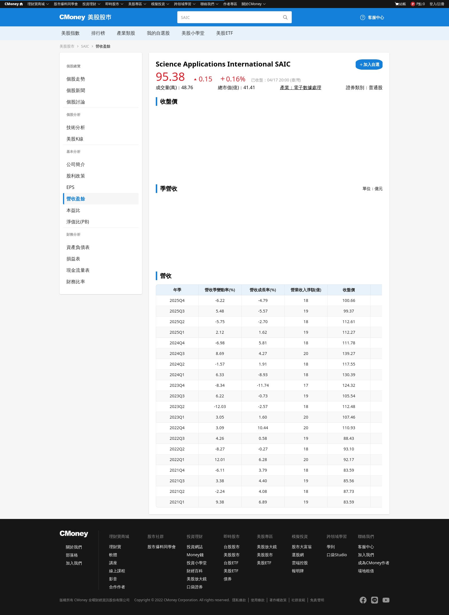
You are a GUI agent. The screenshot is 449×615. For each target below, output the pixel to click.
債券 (228, 578)
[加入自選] (369, 64)
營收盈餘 (103, 46)
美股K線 (74, 139)
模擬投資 (158, 3)
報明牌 (298, 570)
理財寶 (115, 546)
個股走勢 (75, 79)
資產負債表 (78, 247)
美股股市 (67, 46)
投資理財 (89, 3)
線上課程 (117, 570)
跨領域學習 (182, 3)
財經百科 (195, 570)
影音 (113, 578)
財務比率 (75, 281)
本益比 (73, 210)
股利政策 (75, 176)
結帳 (400, 4)
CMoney (14, 3)
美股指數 (69, 33)
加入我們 (74, 563)
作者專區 (230, 3)
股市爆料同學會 (66, 3)
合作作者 (117, 586)
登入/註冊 (437, 3)
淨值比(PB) (77, 221)
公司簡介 (75, 164)
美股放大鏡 (197, 578)
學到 (331, 546)
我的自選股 (155, 33)
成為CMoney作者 (373, 562)
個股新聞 (75, 90)
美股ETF (221, 33)
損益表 (73, 258)
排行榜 (96, 33)
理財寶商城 (36, 3)
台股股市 (232, 546)
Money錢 (195, 554)
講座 (113, 562)
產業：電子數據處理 (300, 87)
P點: (418, 4)
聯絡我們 (207, 3)
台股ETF (231, 562)
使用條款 (258, 600)
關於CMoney (252, 3)
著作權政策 (278, 600)
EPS (70, 187)
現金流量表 (78, 270)
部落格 (72, 555)
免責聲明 (317, 600)
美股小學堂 (190, 33)
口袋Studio (337, 554)
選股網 (298, 554)
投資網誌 (195, 546)
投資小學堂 (197, 562)
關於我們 (74, 547)
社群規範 (298, 600)
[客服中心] (372, 17)
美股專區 (135, 3)
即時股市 (112, 3)
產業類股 (124, 33)
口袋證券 (195, 586)
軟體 (113, 554)
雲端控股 (300, 562)
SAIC (85, 46)
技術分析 (75, 127)
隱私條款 (239, 600)
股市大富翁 (302, 546)
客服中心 (366, 546)
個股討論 (75, 102)
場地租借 (366, 570)
